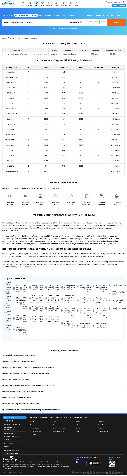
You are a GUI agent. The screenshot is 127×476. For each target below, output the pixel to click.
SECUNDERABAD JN (11, 171)
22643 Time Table (38, 298)
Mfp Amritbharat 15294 (15, 300)
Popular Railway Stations (7, 305)
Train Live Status (59, 15)
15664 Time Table (31, 308)
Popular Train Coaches (7, 298)
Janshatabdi (118, 308)
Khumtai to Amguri (79, 300)
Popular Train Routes (7, 312)
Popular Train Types (7, 327)
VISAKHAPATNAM (11, 140)
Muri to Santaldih (79, 286)
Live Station (71, 15)
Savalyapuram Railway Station (63, 287)
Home (4, 38)
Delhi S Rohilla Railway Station (70, 311)
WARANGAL (11, 161)
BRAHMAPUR (11, 119)
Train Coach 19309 (54, 319)
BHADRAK (11, 98)
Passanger (118, 285)
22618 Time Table (31, 319)
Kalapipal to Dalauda (79, 310)
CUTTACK (11, 103)
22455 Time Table (31, 287)
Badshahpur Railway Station (70, 298)
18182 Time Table (38, 287)
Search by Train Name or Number (26, 15)
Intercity (111, 285)
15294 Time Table (31, 298)
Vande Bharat (118, 301)
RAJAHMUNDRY (11, 145)
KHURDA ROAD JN (11, 114)
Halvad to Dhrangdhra (86, 299)
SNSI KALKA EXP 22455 (15, 288)
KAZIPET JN (11, 166)
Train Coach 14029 (47, 319)
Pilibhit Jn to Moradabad (79, 325)
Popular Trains (7, 283)
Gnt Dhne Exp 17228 (22, 331)
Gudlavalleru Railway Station (70, 287)
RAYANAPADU (11, 156)
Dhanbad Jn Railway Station (63, 299)
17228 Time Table (38, 319)
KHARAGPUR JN (11, 82)
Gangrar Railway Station (63, 310)
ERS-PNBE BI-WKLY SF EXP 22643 (22, 303)
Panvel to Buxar (86, 325)
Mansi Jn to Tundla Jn (86, 288)
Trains (12, 38)
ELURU (11, 150)
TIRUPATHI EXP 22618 (15, 329)
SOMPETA (11, 124)
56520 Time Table (38, 308)
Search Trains (8, 15)
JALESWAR (11, 88)
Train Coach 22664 (54, 287)
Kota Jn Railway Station (70, 324)
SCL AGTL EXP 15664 (15, 318)
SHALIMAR (11, 72)
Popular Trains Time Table (7, 290)
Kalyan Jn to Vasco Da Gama (86, 312)
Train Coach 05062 (47, 308)
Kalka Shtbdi (111, 293)
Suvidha (118, 292)
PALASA (11, 129)
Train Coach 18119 (54, 308)
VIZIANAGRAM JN (11, 135)
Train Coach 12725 (54, 298)
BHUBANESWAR (11, 109)
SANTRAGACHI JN (11, 77)
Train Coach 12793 (47, 298)
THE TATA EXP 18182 (22, 288)
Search (117, 22)
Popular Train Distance (7, 320)
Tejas (111, 308)
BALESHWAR (11, 93)
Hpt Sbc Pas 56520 (22, 318)
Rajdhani (111, 300)
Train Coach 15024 (47, 287)
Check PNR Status (45, 15)
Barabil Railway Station (63, 323)
